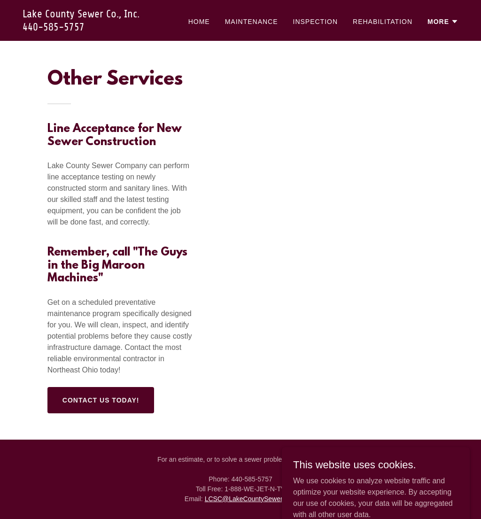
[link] (99, 28)
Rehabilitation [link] (382, 21)
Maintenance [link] (251, 21)
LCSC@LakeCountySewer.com (251, 499)
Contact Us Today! (101, 400)
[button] (442, 21)
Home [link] (199, 21)
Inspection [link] (315, 21)
